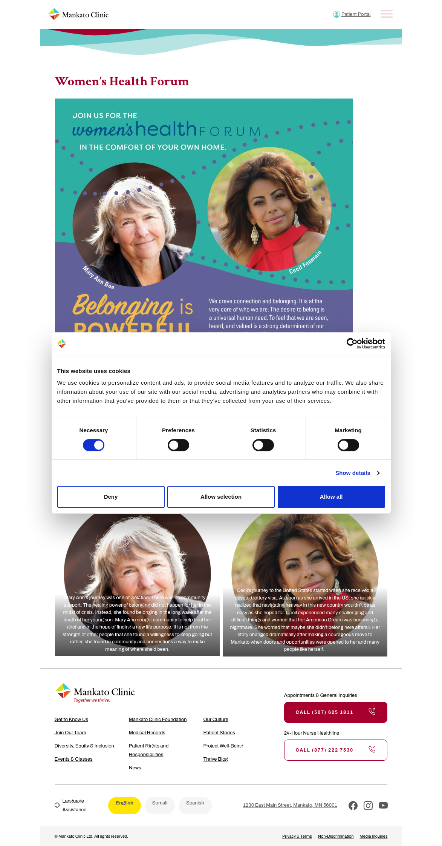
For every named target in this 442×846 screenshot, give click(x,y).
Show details (352, 473)
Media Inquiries (373, 836)
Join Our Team (70, 732)
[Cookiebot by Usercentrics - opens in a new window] (352, 343)
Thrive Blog (215, 759)
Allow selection (221, 496)
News (135, 767)
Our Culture (215, 719)
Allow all (331, 496)
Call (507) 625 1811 (336, 712)
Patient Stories (219, 732)
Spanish (195, 803)
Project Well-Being (223, 746)
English (124, 803)
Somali (159, 803)
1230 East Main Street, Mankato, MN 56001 (290, 805)
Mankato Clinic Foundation (158, 719)
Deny (111, 496)
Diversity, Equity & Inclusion (84, 746)
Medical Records (147, 732)
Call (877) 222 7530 (336, 750)
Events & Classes (74, 759)
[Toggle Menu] (387, 14)
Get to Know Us (72, 719)
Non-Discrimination (336, 836)
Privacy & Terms (297, 836)
